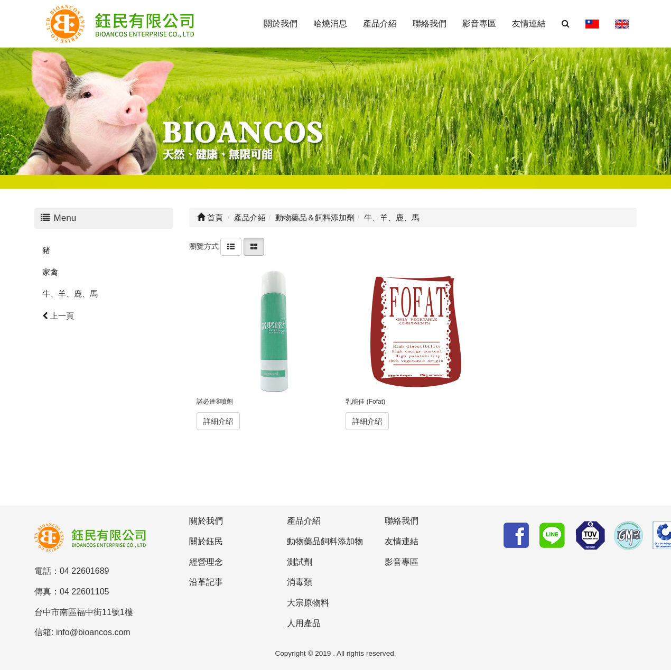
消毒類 (299, 582)
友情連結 (529, 23)
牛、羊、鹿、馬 (70, 293)
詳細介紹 (218, 421)
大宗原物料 (308, 602)
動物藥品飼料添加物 (325, 541)
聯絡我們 (429, 23)
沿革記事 (206, 582)
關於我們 (280, 23)
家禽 (50, 271)
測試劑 (299, 561)
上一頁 (58, 315)
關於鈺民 (206, 541)
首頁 (210, 217)
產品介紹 (380, 23)
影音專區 (479, 23)
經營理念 (206, 561)
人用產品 (304, 623)
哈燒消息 (330, 23)
